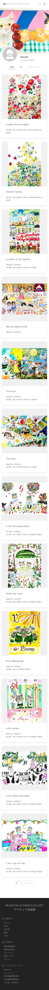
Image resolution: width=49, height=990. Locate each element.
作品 (12, 67)
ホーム (7, 923)
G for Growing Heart (18, 526)
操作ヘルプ (8, 956)
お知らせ (7, 970)
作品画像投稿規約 (11, 979)
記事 (21, 67)
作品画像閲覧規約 (11, 976)
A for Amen (12, 728)
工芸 (6, 936)
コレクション (9, 973)
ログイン (7, 959)
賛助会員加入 (9, 949)
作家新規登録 (9, 946)
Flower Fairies (14, 191)
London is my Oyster (18, 259)
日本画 (7, 929)
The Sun (11, 391)
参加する (7, 942)
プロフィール (33, 67)
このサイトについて (12, 965)
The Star (11, 458)
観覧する (7, 918)
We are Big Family (16, 326)
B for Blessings (15, 661)
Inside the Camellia (17, 124)
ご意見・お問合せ (11, 982)
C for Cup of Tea (15, 863)
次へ (29, 883)
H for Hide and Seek (17, 795)
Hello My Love (14, 593)
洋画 (6, 926)
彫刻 (6, 932)
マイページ (8, 953)
